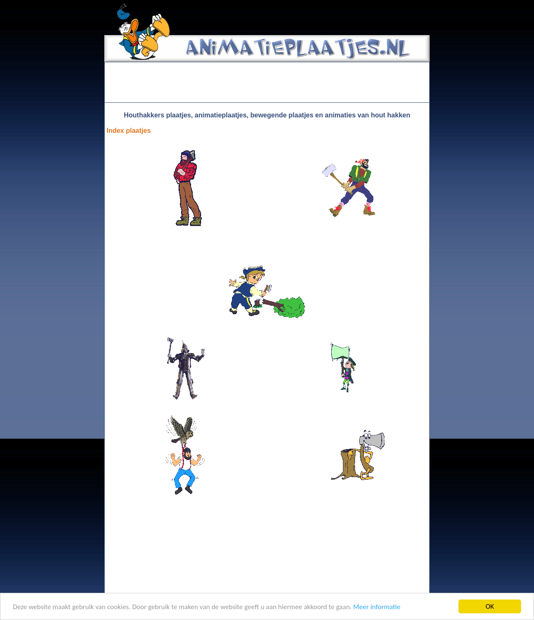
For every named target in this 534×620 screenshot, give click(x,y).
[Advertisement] (267, 82)
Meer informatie (376, 606)
